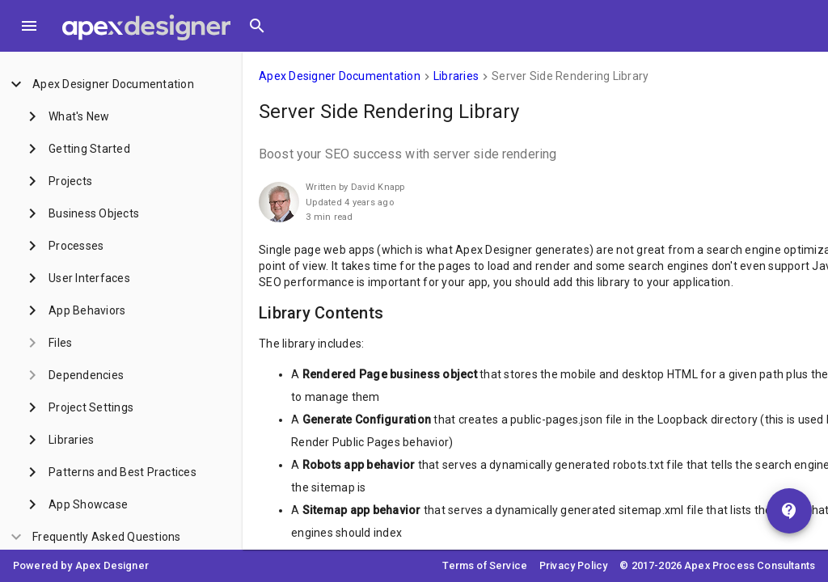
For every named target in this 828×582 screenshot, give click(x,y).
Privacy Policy (573, 565)
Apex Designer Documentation (339, 76)
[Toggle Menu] (29, 26)
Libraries (456, 76)
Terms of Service (484, 565)
